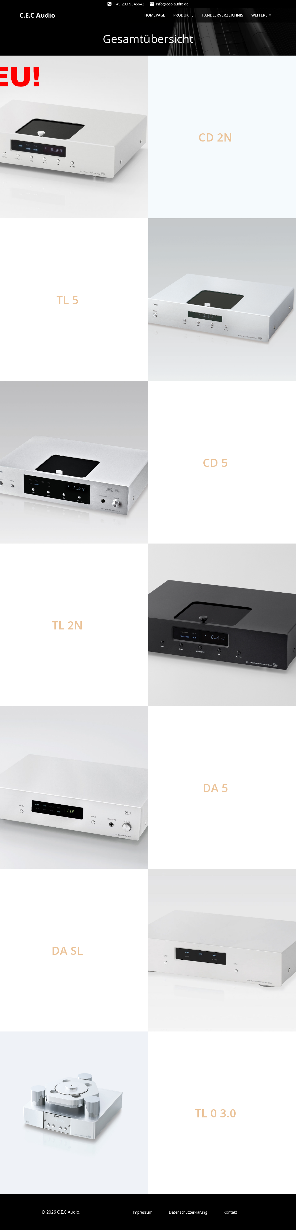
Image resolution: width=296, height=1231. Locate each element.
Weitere (262, 14)
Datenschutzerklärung (188, 1213)
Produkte (184, 14)
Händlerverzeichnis (223, 14)
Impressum (142, 1213)
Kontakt (230, 1213)
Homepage (155, 14)
